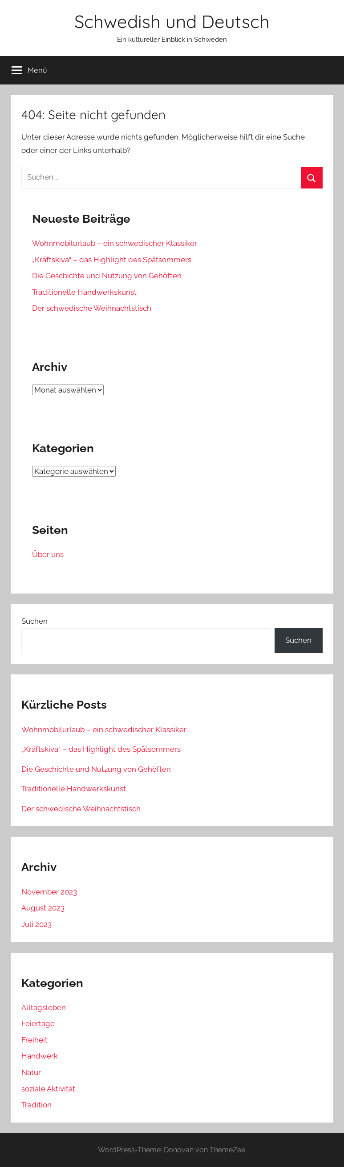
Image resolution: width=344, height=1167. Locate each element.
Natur (31, 1072)
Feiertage (38, 1023)
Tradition (36, 1104)
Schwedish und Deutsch (172, 21)
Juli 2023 (36, 924)
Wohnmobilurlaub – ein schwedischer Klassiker (114, 243)
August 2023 (43, 907)
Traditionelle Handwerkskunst (84, 292)
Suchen (34, 621)
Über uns (48, 554)
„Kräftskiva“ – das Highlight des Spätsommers (111, 259)
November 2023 (49, 891)
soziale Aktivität (48, 1088)
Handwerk (39, 1055)
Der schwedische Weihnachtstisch (91, 308)
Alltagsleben (43, 1007)
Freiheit (34, 1039)
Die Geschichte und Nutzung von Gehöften (107, 275)
